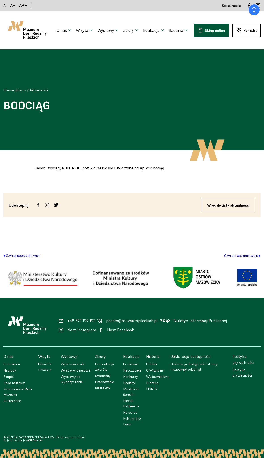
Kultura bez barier (132, 421)
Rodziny (129, 383)
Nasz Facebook (120, 330)
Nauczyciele (132, 370)
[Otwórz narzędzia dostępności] (254, 9)
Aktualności (39, 90)
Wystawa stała (73, 364)
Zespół (8, 376)
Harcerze (130, 412)
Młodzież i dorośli (131, 392)
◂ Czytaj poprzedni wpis (21, 255)
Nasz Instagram (81, 330)
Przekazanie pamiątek (104, 385)
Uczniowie (131, 364)
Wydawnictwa (157, 376)
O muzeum (11, 364)
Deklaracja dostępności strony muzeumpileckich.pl (194, 367)
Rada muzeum (14, 383)
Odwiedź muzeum (45, 367)
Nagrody (9, 370)
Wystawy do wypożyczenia (72, 379)
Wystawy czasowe (75, 370)
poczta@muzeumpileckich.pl (132, 321)
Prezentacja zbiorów (104, 367)
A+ (12, 5)
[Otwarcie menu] (64, 30)
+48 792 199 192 (81, 321)
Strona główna (14, 90)
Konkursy (130, 376)
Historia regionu (152, 385)
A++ (23, 5)
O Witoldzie (155, 370)
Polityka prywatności (242, 372)
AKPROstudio (34, 440)
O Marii (151, 364)
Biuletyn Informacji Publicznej (200, 321)
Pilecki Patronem (131, 403)
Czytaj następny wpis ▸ (242, 255)
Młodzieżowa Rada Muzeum (17, 392)
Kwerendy (103, 375)
